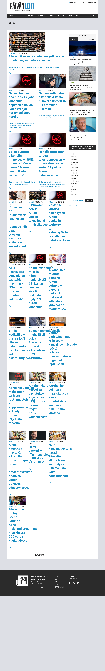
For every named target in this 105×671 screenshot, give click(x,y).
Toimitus (83, 2)
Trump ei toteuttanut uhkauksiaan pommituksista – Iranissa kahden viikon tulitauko (81, 138)
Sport (75, 189)
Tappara (76, 192)
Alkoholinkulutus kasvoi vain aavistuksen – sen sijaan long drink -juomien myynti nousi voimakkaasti (41, 401)
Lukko (75, 178)
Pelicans (76, 181)
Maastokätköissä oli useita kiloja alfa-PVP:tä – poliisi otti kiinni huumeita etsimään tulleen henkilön (82, 112)
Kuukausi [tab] (91, 39)
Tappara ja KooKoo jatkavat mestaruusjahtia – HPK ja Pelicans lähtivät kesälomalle (81, 87)
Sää (11, 16)
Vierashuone (73, 16)
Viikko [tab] (82, 39)
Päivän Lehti (22, 6)
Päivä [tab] (73, 39)
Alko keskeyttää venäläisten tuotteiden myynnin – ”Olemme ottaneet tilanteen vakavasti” (17, 283)
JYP (74, 165)
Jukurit (75, 162)
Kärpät (75, 176)
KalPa (75, 168)
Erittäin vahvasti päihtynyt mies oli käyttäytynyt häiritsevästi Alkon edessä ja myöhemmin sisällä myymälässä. (52, 184)
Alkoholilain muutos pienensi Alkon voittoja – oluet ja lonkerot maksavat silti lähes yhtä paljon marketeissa (57, 289)
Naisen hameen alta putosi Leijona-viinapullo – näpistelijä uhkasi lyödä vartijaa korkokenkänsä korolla (22, 104)
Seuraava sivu (39, 555)
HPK (75, 157)
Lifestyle (61, 16)
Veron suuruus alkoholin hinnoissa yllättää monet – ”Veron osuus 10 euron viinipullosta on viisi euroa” (21, 163)
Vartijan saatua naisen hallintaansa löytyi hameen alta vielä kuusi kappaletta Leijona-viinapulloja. (21, 126)
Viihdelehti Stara (74, 206)
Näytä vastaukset (77, 200)
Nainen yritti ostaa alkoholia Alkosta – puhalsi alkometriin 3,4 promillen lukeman (52, 101)
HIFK (75, 154)
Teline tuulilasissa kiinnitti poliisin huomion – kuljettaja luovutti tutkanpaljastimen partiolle (81, 62)
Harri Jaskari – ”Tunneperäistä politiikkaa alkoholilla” (39, 454)
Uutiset (31, 16)
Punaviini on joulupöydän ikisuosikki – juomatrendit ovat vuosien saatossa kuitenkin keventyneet (18, 226)
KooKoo (76, 173)
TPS (75, 186)
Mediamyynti (92, 2)
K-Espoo (76, 170)
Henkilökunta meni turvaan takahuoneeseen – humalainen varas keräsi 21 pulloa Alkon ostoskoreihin (52, 163)
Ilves (75, 159)
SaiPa (75, 184)
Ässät (75, 195)
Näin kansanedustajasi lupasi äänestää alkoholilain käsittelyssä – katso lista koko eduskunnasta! (61, 460)
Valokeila (41, 16)
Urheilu (51, 16)
